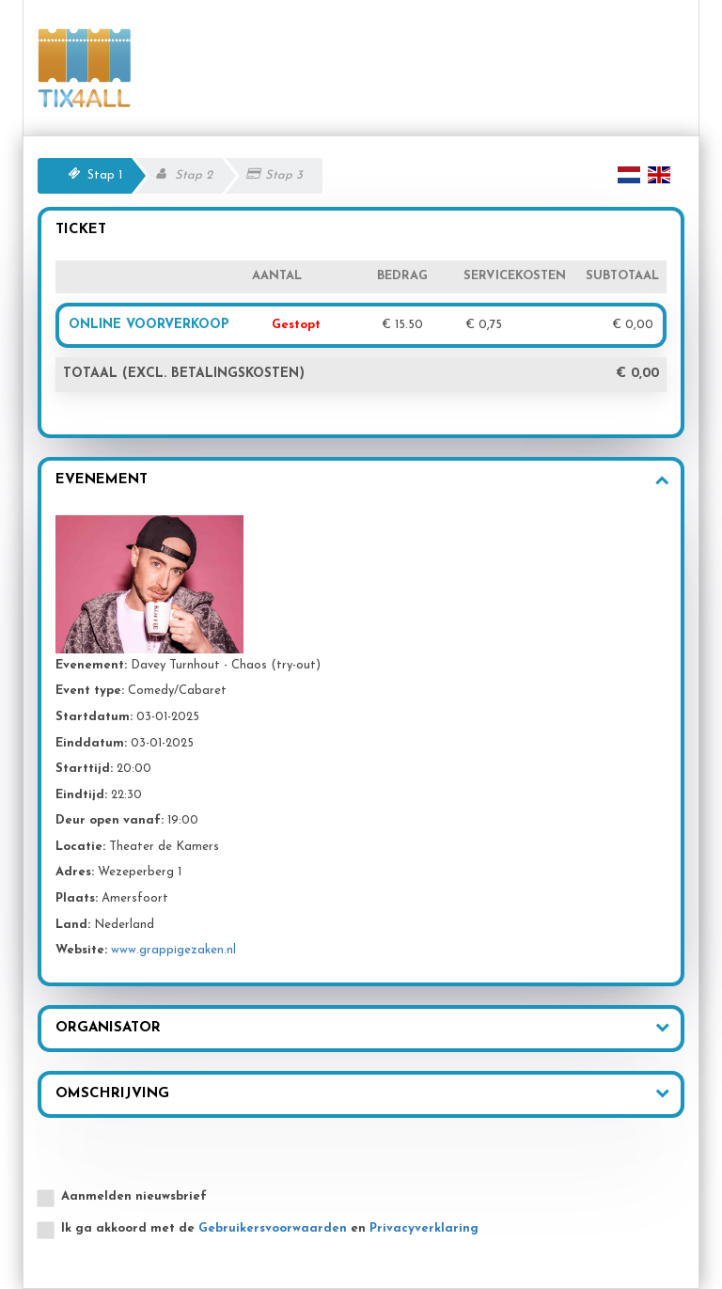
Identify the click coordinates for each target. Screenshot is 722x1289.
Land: (72, 925)
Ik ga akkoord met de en (270, 1228)
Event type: (89, 690)
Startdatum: (94, 717)
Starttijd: (84, 768)
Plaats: (76, 898)
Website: (81, 950)
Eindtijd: (81, 795)
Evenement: (91, 665)
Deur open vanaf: (109, 820)
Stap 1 (104, 175)
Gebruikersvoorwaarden (272, 1228)
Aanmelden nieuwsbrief (134, 1196)
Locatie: (80, 847)
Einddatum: (91, 743)
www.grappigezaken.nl (173, 950)
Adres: (74, 872)
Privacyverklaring (424, 1228)
